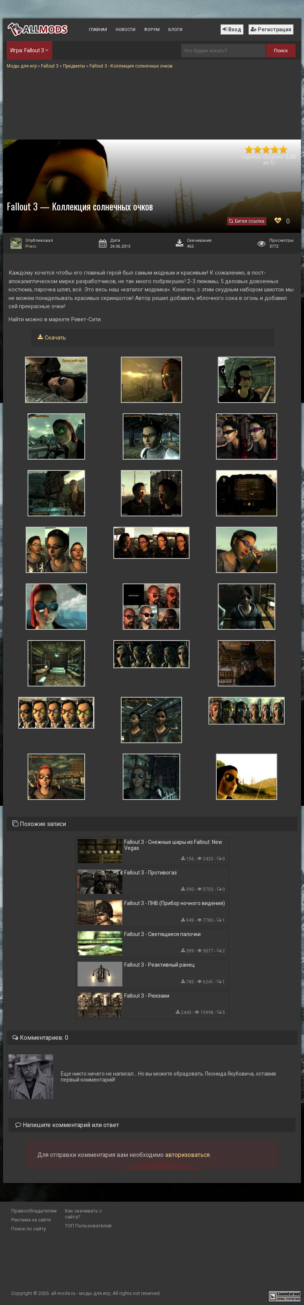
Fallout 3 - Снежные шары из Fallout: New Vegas (173, 845)
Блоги (175, 29)
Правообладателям (34, 1211)
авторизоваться (187, 1154)
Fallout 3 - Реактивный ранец (159, 965)
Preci (30, 246)
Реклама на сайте (31, 1220)
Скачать (55, 337)
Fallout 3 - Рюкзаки (146, 996)
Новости (125, 29)
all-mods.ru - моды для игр (80, 1293)
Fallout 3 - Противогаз (150, 873)
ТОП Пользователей (88, 1226)
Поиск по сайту (28, 1229)
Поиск (281, 50)
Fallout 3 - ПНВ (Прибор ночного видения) (174, 903)
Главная (98, 29)
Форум (152, 29)
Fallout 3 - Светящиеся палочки (162, 934)
